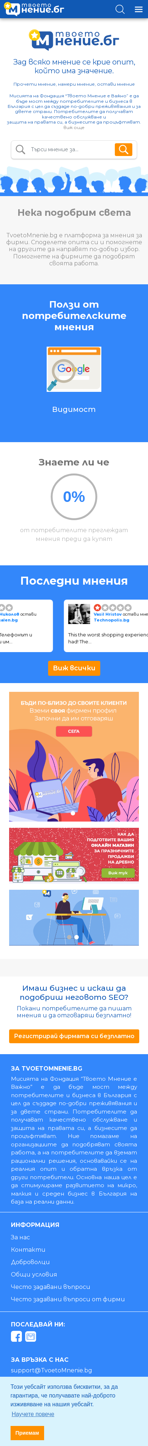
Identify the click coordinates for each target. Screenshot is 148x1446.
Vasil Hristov (110, 614)
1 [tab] (72, 813)
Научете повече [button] (33, 1414)
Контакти (28, 1249)
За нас (20, 1237)
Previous (8, 387)
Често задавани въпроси (50, 1286)
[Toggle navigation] (138, 9)
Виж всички (74, 668)
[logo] (34, 9)
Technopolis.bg (114, 620)
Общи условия (34, 1274)
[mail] (31, 1337)
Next (134, 387)
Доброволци (30, 1262)
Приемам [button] (27, 1433)
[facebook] (17, 1337)
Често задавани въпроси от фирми (68, 1299)
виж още (74, 127)
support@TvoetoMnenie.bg (51, 1370)
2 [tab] (76, 875)
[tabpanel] (74, 757)
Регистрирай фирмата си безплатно (74, 1036)
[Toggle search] (120, 9)
